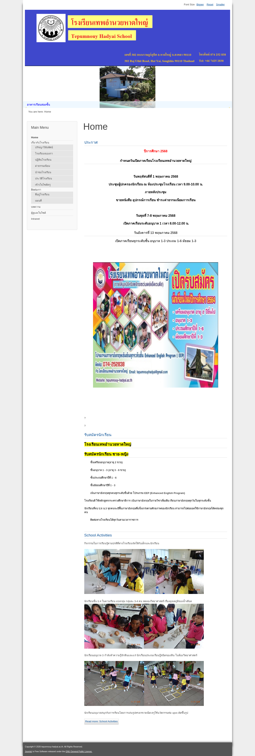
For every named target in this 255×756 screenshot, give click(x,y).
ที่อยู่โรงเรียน (42, 194)
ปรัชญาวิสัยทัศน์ (44, 147)
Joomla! (28, 751)
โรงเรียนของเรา (44, 153)
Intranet (35, 218)
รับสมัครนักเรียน (97, 435)
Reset (210, 4)
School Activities (98, 535)
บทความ (35, 206)
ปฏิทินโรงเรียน (43, 159)
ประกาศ (91, 142)
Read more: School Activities (101, 721)
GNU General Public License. (79, 751)
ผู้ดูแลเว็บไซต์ (38, 212)
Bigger (200, 4)
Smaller (220, 4)
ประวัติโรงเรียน (43, 178)
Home (34, 137)
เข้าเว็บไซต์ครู (43, 184)
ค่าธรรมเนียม (42, 165)
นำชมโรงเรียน (43, 172)
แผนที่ (38, 200)
